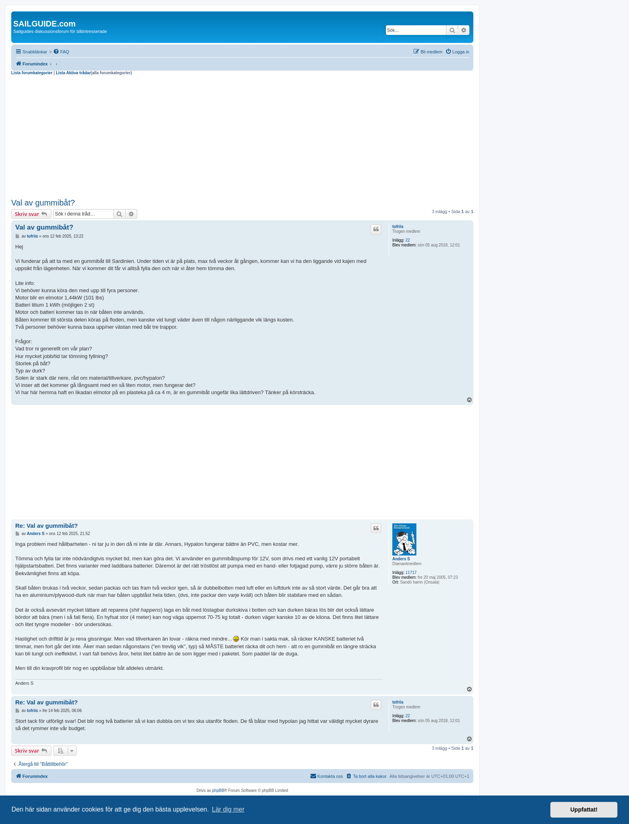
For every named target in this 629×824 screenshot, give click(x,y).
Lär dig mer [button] (228, 809)
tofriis (398, 226)
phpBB (218, 790)
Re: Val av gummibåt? (46, 525)
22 (408, 240)
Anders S (401, 559)
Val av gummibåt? (43, 202)
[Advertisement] (242, 135)
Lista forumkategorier (32, 73)
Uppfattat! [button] (584, 809)
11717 (411, 572)
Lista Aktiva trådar (73, 73)
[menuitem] (61, 52)
